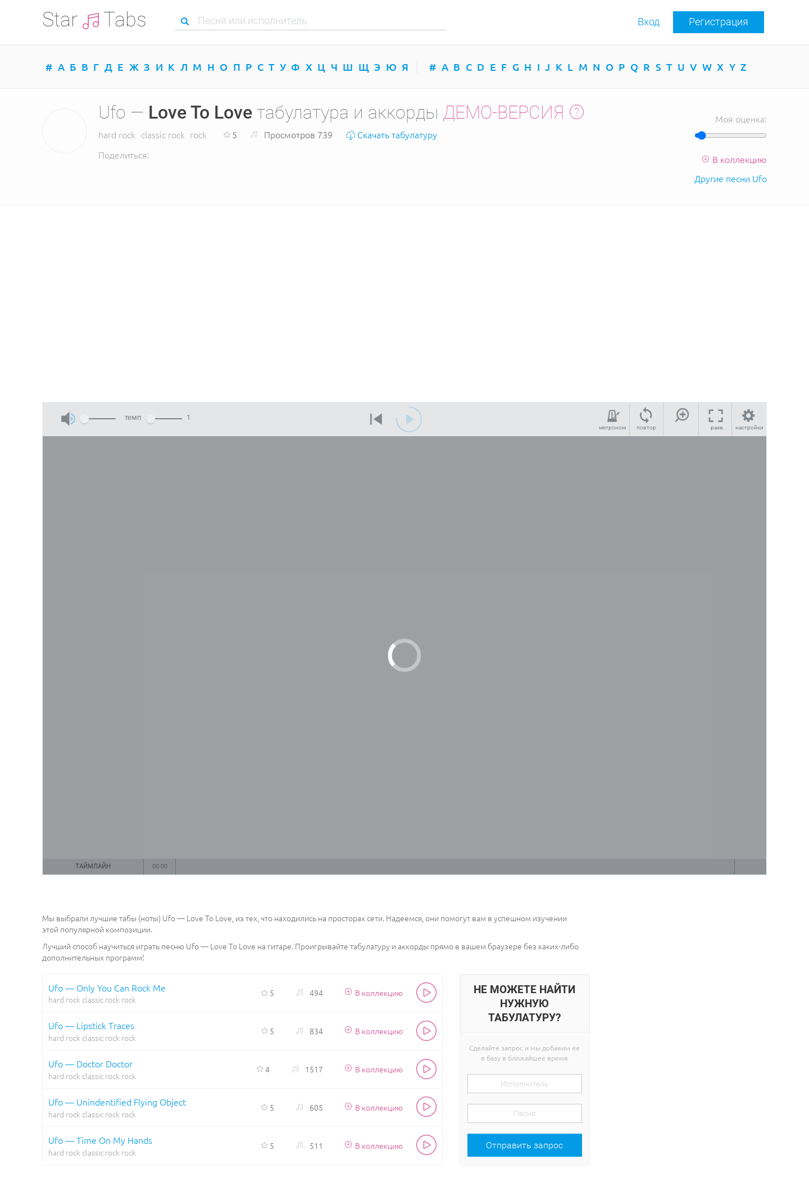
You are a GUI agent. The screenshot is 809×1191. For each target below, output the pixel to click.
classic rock (163, 134)
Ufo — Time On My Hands (100, 1140)
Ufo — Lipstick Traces (91, 1025)
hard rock (116, 134)
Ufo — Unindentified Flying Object (117, 1101)
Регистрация (718, 22)
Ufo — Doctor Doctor (90, 1063)
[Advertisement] (404, 300)
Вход (649, 22)
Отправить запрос (524, 1145)
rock (198, 134)
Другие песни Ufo (730, 178)
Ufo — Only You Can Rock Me (107, 987)
